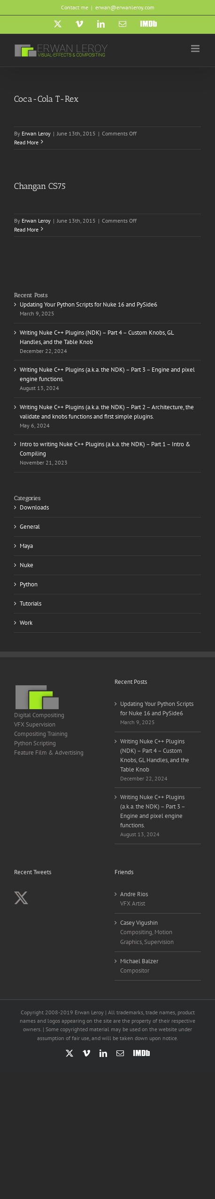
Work (26, 623)
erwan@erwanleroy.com (124, 7)
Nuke (26, 565)
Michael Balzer (139, 961)
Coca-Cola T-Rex (46, 99)
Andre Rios (134, 894)
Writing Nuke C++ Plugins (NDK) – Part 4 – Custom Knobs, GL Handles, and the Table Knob (154, 755)
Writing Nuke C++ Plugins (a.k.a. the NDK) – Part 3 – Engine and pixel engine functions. (152, 811)
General (30, 527)
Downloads (34, 507)
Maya (26, 546)
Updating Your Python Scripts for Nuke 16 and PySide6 (88, 304)
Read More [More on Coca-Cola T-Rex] (26, 142)
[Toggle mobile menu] (196, 48)
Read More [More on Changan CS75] (26, 229)
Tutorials (30, 603)
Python (29, 584)
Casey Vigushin (139, 923)
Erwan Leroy (36, 133)
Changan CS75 (40, 186)
